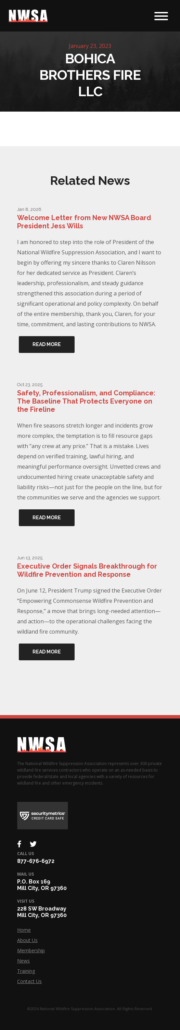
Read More (47, 344)
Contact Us (29, 981)
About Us (27, 940)
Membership (31, 950)
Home (24, 930)
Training (26, 971)
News (23, 960)
